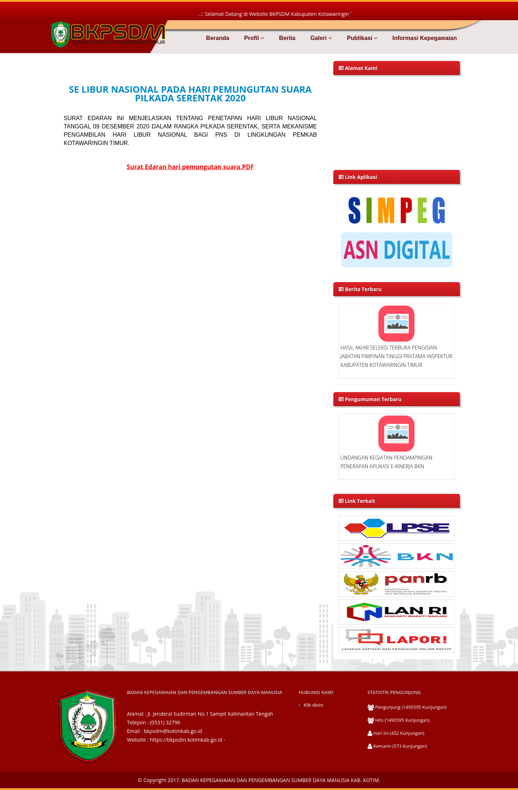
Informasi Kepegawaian (424, 38)
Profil (253, 38)
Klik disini (314, 705)
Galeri (320, 38)
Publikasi (361, 38)
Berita (286, 38)
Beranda (217, 38)
